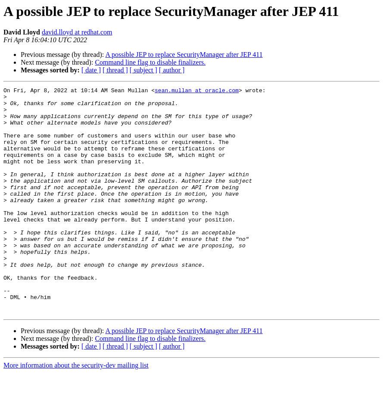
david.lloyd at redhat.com (77, 32)
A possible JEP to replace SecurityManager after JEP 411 (183, 54)
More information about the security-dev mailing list (76, 410)
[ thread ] (115, 70)
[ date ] (91, 70)
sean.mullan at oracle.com (197, 91)
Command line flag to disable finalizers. (150, 62)
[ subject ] (143, 70)
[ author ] (172, 70)
